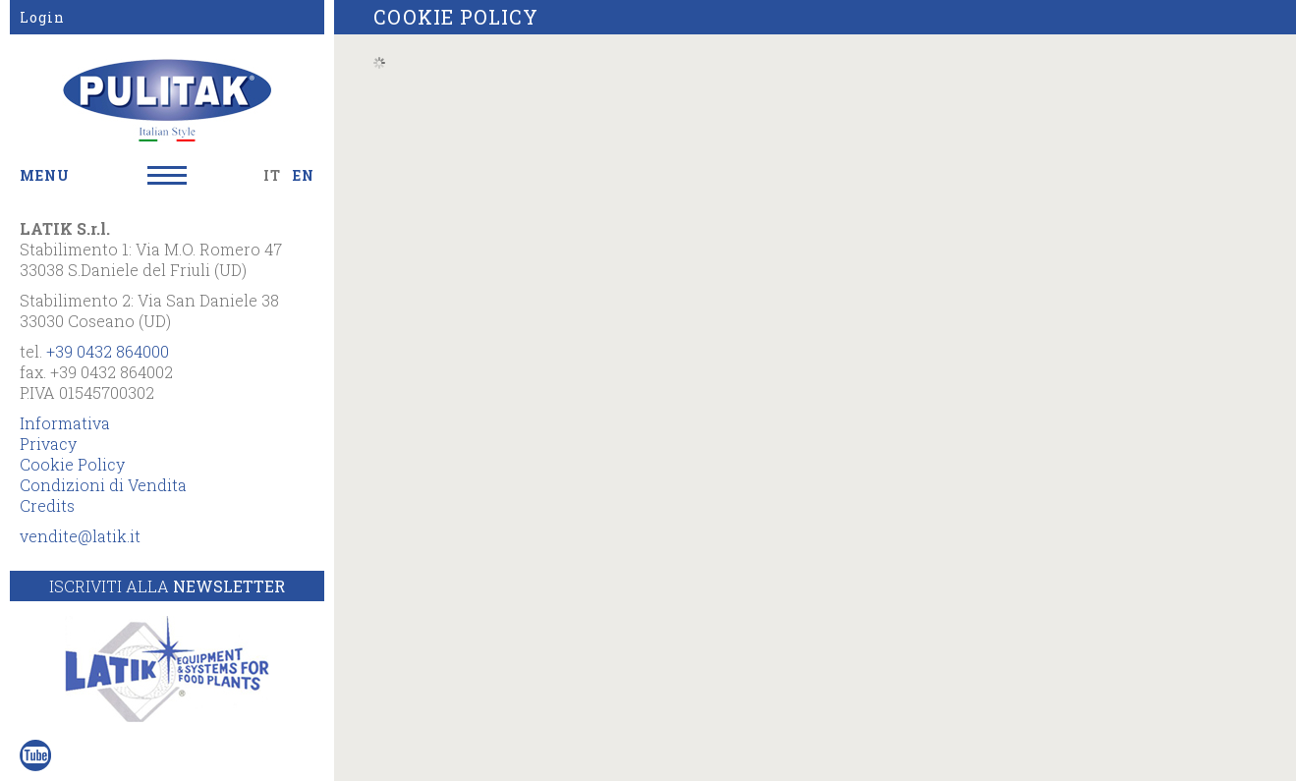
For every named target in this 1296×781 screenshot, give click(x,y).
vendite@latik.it (80, 536)
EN (303, 175)
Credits (47, 505)
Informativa (65, 423)
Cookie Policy (72, 464)
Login (42, 17)
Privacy (48, 443)
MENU (45, 175)
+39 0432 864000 (107, 351)
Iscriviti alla (167, 586)
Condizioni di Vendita (103, 484)
